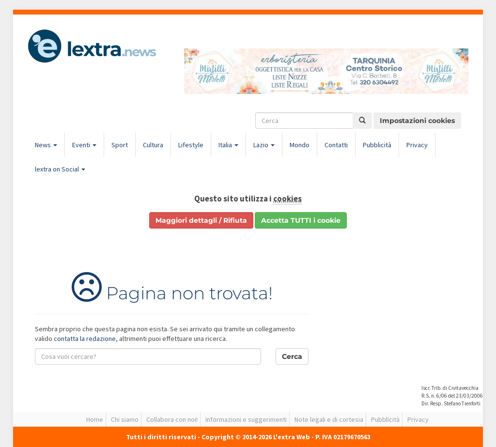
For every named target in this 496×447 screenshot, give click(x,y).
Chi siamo (125, 419)
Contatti (336, 144)
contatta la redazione (85, 338)
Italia (228, 144)
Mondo (300, 144)
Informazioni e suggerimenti (246, 419)
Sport (119, 144)
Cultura (153, 144)
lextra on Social (60, 169)
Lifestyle (190, 144)
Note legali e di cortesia (328, 419)
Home (94, 419)
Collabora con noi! (172, 419)
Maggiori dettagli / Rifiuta (201, 220)
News (46, 144)
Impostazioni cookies (417, 120)
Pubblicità (377, 144)
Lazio (264, 144)
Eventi (84, 144)
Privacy (417, 144)
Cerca (292, 356)
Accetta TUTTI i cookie (301, 220)
